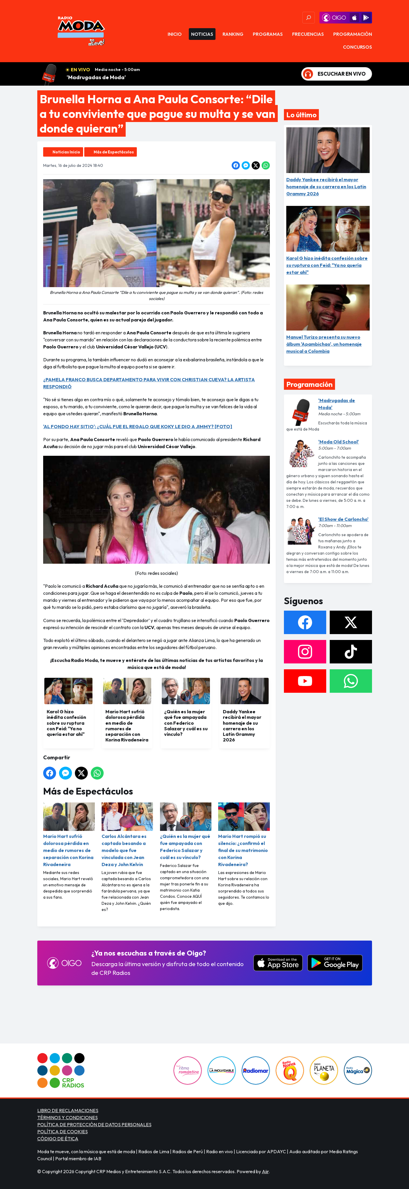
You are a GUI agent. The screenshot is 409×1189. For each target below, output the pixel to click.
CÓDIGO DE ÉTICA (57, 1138)
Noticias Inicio (66, 152)
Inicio (175, 34)
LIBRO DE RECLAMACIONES (67, 1110)
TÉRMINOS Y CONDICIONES (67, 1117)
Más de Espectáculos (114, 152)
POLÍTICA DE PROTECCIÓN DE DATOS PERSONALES (94, 1124)
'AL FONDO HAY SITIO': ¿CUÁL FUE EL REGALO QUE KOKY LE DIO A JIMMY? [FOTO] (137, 426)
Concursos (357, 47)
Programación (352, 34)
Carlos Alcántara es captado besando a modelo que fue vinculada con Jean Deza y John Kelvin (127, 834)
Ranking (233, 34)
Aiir (265, 1171)
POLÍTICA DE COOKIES (62, 1131)
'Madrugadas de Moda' (96, 77)
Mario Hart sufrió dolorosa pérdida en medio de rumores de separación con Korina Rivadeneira (69, 834)
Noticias (202, 34)
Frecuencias (308, 34)
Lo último (301, 114)
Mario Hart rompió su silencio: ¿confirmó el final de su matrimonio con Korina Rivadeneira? (244, 834)
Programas (268, 34)
